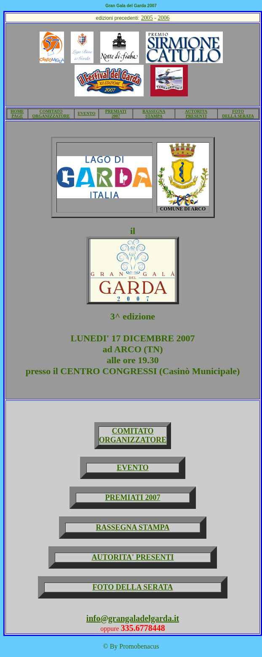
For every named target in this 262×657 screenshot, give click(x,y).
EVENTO (86, 113)
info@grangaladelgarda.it (132, 618)
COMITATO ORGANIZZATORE (51, 113)
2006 (164, 18)
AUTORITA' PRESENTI (133, 557)
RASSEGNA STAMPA (153, 113)
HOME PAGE (17, 113)
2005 (147, 18)
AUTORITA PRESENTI (196, 113)
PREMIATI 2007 (115, 113)
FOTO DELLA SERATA (238, 113)
